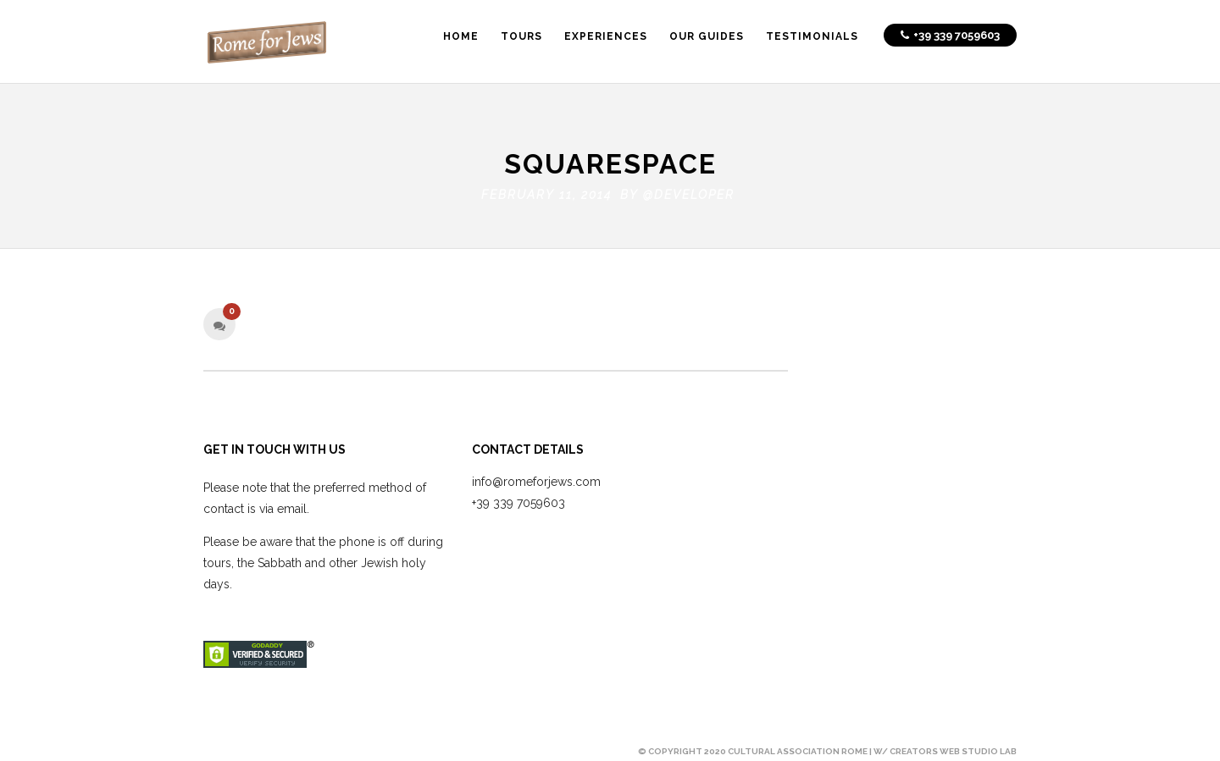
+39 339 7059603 (518, 498)
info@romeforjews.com (536, 477)
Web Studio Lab (978, 747)
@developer (689, 191)
